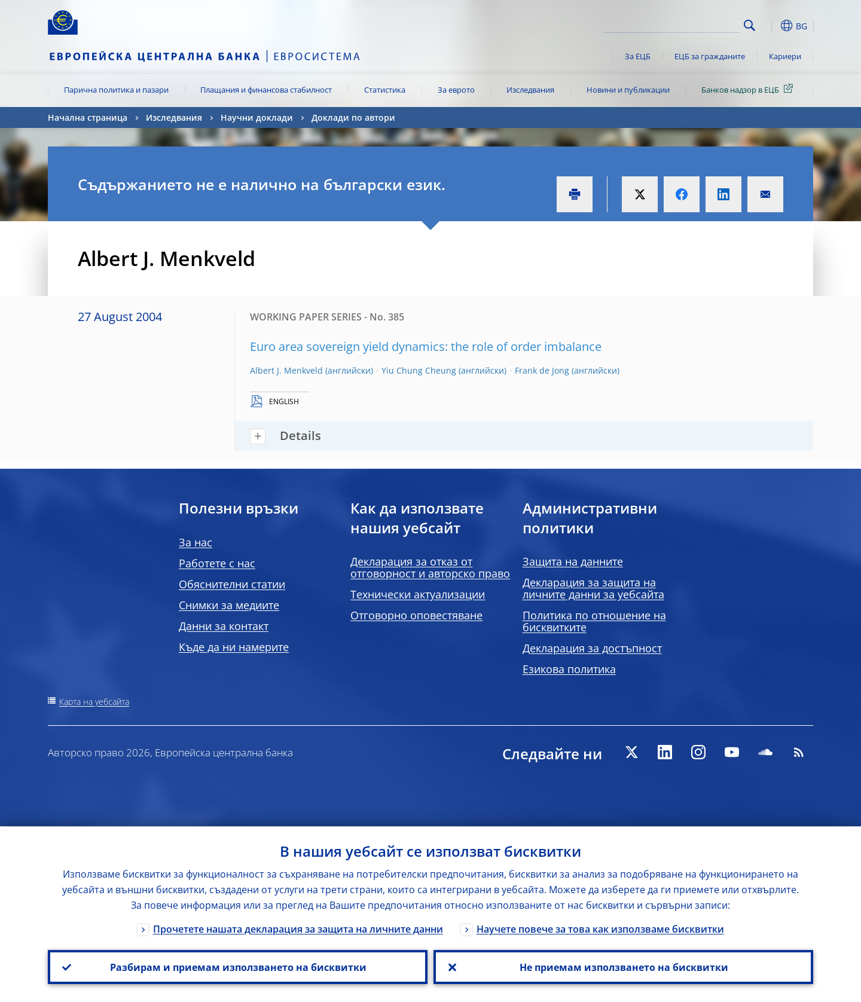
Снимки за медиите (229, 605)
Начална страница (87, 117)
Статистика (384, 89)
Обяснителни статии (232, 584)
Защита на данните (573, 561)
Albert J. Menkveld (286, 370)
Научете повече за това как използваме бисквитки (600, 928)
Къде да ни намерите (234, 647)
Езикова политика (569, 669)
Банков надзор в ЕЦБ (749, 89)
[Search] (680, 24)
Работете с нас (217, 563)
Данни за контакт (223, 626)
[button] (771, 26)
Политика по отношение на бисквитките (594, 621)
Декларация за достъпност (592, 648)
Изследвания (530, 89)
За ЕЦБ (638, 56)
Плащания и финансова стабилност (266, 89)
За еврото (456, 89)
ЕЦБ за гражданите (709, 56)
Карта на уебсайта (94, 701)
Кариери (785, 56)
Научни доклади (257, 117)
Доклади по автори (353, 117)
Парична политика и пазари (116, 89)
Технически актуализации (417, 594)
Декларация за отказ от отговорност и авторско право (430, 567)
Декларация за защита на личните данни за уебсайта (593, 588)
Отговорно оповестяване (416, 615)
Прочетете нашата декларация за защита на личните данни (298, 928)
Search (749, 25)
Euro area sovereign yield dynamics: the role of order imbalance (426, 346)
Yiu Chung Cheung (418, 370)
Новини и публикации (628, 89)
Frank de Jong (542, 370)
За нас (195, 542)
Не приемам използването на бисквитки (623, 966)
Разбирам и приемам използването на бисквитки (237, 966)
